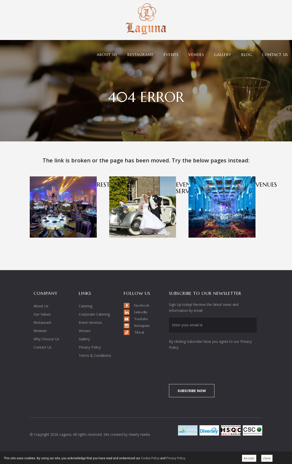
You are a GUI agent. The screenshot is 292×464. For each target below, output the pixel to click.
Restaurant (140, 54)
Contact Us (275, 54)
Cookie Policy (150, 458)
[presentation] (211, 364)
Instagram (142, 325)
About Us (107, 54)
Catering (85, 306)
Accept (249, 458)
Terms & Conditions (95, 355)
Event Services (90, 322)
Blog (246, 54)
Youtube (141, 319)
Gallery (222, 54)
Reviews (40, 330)
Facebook (141, 305)
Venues (196, 54)
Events (171, 54)
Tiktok (139, 332)
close (267, 458)
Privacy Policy (90, 347)
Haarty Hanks (139, 434)
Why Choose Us (46, 339)
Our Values (42, 314)
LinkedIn (140, 312)
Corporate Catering (94, 314)
